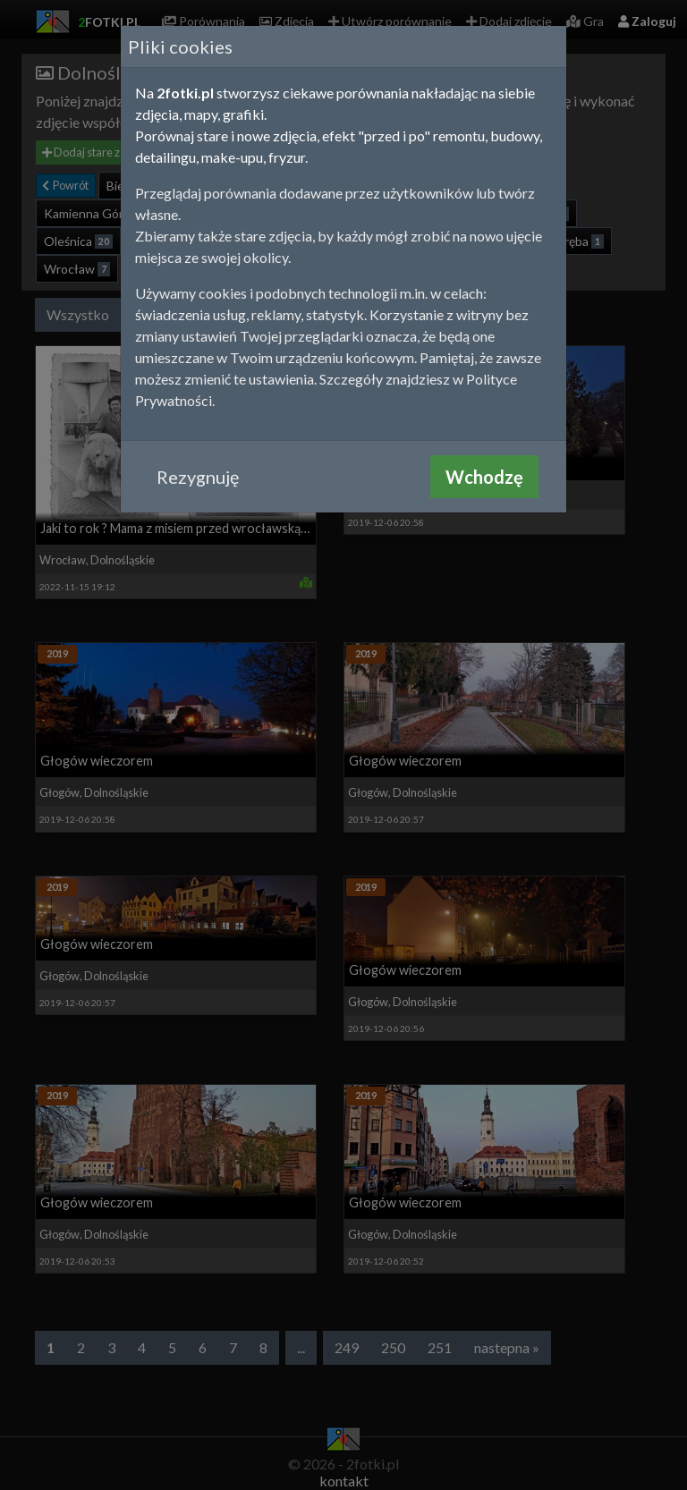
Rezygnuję (198, 476)
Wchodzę (484, 476)
